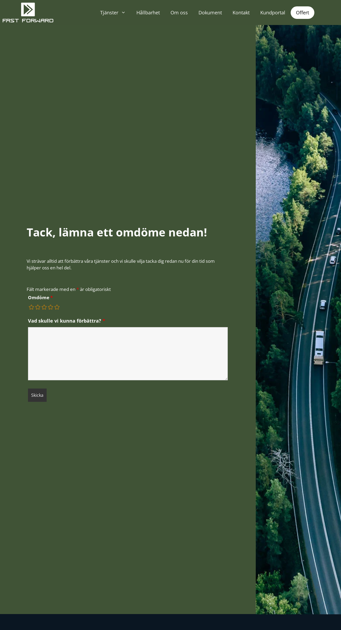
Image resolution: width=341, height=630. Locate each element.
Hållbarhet (148, 12)
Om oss (179, 12)
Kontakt (241, 12)
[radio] (32, 307)
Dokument (210, 12)
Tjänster (115, 12)
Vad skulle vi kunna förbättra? (66, 321)
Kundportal (272, 12)
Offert (302, 12)
